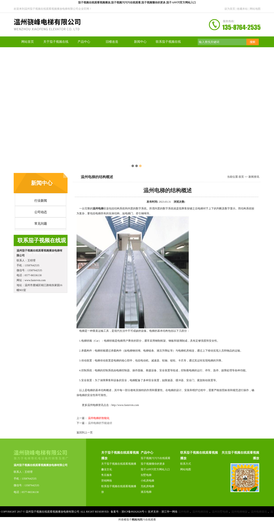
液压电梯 (146, 491)
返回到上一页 (85, 432)
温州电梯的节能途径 (100, 423)
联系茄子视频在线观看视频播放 (118, 489)
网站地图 (255, 8)
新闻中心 (140, 41)
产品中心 (84, 41)
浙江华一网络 (169, 511)
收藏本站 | (243, 8)
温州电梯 (98, 208)
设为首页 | (230, 8)
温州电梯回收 (200, 511)
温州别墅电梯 (220, 511)
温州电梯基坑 (259, 511)
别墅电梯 (146, 475)
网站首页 (27, 41)
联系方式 (185, 463)
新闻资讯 (253, 176)
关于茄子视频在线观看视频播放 (118, 466)
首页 (241, 176)
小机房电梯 (147, 480)
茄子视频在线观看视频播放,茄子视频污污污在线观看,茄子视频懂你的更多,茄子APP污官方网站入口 (137, 2)
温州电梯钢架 (239, 511)
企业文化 (106, 469)
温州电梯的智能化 (99, 418)
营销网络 (106, 480)
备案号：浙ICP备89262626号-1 (129, 511)
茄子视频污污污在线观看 (155, 458)
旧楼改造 (112, 41)
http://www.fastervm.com (125, 405)
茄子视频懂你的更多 (153, 463)
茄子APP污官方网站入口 (155, 469)
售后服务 (106, 475)
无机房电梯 (147, 486)
